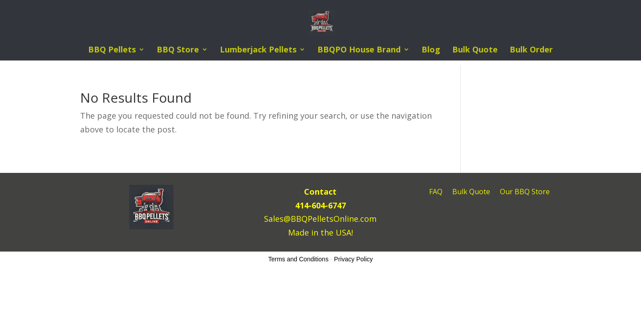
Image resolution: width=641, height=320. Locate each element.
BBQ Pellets (112, 50)
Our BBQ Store (525, 192)
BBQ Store (178, 50)
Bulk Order (531, 50)
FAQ (435, 192)
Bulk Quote (475, 50)
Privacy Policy (353, 259)
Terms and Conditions (298, 259)
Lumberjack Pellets (258, 50)
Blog (431, 50)
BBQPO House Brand (359, 50)
